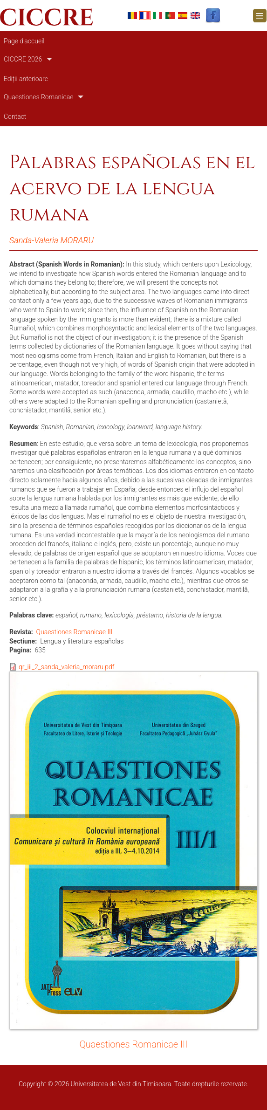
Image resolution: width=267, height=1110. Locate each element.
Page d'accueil (24, 41)
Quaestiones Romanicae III (74, 632)
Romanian (132, 15)
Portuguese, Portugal (170, 15)
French (145, 15)
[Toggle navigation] (260, 15)
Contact (15, 116)
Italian (157, 15)
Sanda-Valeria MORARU (51, 240)
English (195, 15)
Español (182, 15)
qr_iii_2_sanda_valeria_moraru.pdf (66, 667)
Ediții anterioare (26, 78)
